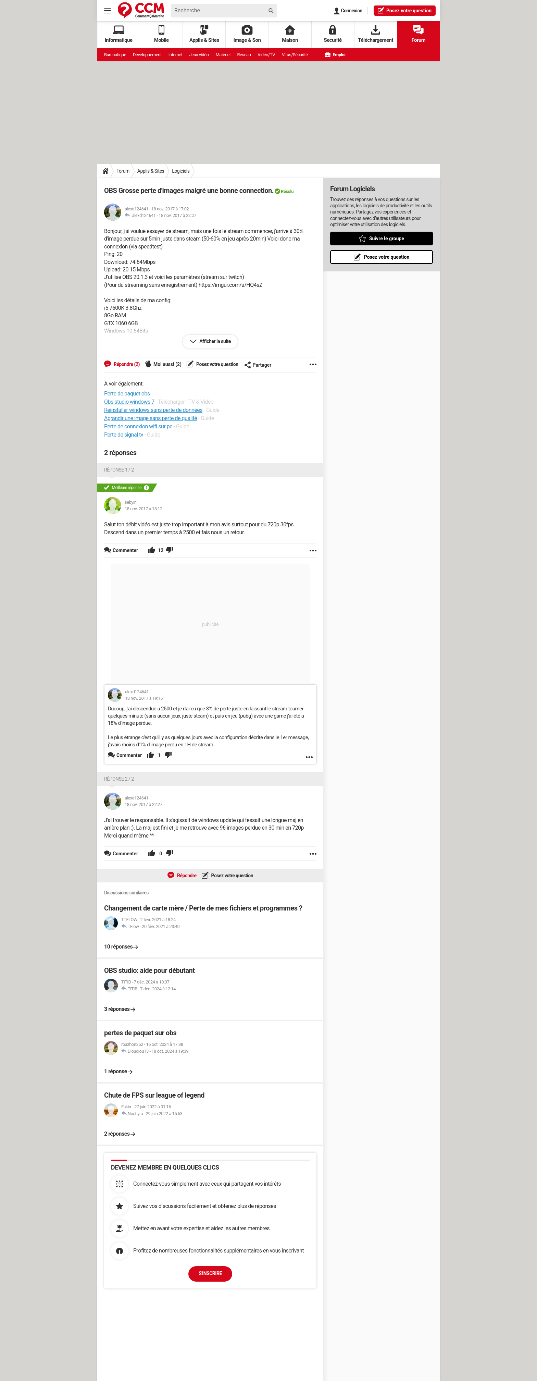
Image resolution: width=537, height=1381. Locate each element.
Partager (258, 365)
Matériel (222, 54)
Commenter (129, 755)
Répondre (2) (126, 364)
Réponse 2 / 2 (119, 779)
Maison (290, 34)
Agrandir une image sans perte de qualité (150, 418)
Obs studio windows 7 (129, 402)
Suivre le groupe (386, 238)
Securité (333, 34)
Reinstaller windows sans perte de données (153, 410)
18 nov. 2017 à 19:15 (144, 698)
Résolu (287, 191)
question (405, 10)
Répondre (186, 875)
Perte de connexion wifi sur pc (138, 426)
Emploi (335, 54)
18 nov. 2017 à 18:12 (143, 508)
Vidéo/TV (266, 54)
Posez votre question (216, 364)
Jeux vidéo (199, 54)
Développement (147, 54)
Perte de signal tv (123, 434)
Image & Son (247, 34)
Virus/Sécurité (295, 54)
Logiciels (180, 171)
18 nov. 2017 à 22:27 (177, 215)
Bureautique (115, 54)
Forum (418, 34)
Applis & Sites (204, 34)
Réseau (244, 54)
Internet (175, 54)
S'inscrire (210, 1273)
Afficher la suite (214, 341)
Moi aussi (167, 364)
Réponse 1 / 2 (119, 470)
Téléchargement (375, 34)
